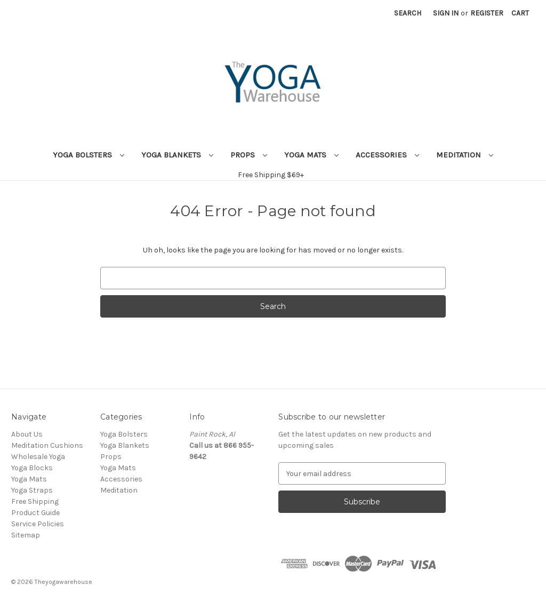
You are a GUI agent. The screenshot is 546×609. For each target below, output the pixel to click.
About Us (27, 434)
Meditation (464, 155)
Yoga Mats (311, 155)
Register (486, 13)
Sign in (446, 13)
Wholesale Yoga (38, 456)
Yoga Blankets (177, 155)
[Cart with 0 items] (520, 13)
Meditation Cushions (47, 445)
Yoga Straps (32, 490)
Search (407, 13)
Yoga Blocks (32, 467)
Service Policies (37, 523)
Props (248, 155)
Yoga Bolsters (88, 155)
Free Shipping (35, 501)
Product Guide (35, 512)
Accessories (387, 155)
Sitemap (25, 535)
